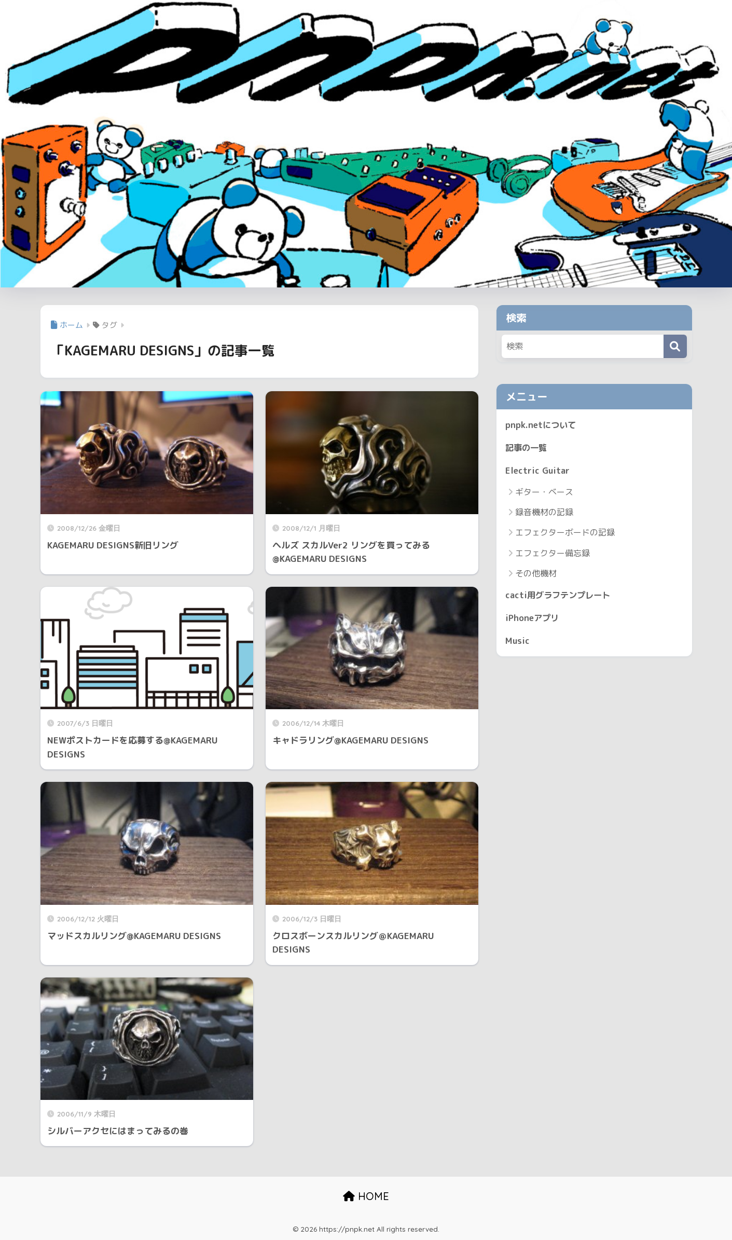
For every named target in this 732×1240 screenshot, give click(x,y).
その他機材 (536, 574)
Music (517, 643)
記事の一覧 (527, 447)
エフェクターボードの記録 (565, 533)
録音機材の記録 (544, 513)
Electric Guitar (538, 471)
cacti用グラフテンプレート (560, 596)
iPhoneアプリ (533, 619)
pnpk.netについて (541, 425)
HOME (366, 1196)
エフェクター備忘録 (552, 554)
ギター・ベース (544, 493)
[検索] (675, 346)
